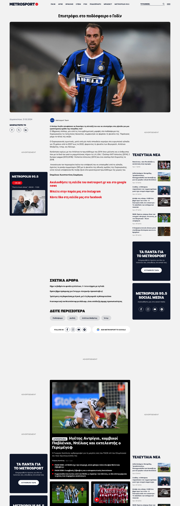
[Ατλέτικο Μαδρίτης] (89, 247)
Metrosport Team (62, 120)
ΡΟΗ (85, 4)
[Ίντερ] (106, 247)
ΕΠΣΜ (78, 4)
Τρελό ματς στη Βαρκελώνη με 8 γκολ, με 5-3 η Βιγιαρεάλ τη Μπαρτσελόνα (80, 225)
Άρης (60, 4)
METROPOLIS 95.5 (122, 4)
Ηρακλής (69, 4)
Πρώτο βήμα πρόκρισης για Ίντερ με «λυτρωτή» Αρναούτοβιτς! (76, 220)
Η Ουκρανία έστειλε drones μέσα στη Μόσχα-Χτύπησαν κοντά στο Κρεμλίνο (144, 230)
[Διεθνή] (72, 247)
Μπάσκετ (108, 4)
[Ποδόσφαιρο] (58, 247)
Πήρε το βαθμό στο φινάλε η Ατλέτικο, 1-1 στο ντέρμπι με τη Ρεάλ (77, 215)
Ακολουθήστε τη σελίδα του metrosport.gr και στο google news (88, 184)
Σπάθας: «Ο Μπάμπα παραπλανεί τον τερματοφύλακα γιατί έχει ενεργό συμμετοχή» (144, 189)
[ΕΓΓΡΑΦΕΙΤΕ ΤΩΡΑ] (151, 270)
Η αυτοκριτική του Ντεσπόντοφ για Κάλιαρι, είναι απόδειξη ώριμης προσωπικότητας (86, 230)
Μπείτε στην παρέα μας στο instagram (75, 191)
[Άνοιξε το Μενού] (168, 4)
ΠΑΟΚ (53, 4)
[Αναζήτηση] (151, 4)
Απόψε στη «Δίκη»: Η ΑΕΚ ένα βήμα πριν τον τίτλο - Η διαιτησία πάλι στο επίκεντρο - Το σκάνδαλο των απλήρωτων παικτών (143, 202)
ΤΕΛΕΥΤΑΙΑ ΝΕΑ (146, 154)
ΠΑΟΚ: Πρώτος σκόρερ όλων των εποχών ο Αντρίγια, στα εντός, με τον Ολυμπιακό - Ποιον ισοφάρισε (144, 217)
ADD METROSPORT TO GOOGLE (113, 259)
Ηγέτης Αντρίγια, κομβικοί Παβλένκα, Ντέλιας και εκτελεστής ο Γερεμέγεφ (86, 429)
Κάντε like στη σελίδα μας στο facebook (76, 197)
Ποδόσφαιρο (95, 4)
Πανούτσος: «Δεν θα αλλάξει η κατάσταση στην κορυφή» (143, 163)
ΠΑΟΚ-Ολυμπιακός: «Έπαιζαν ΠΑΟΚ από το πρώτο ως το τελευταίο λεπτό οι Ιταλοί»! (109, 496)
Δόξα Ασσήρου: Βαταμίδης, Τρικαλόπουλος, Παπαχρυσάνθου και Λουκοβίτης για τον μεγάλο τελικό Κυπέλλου (144, 176)
